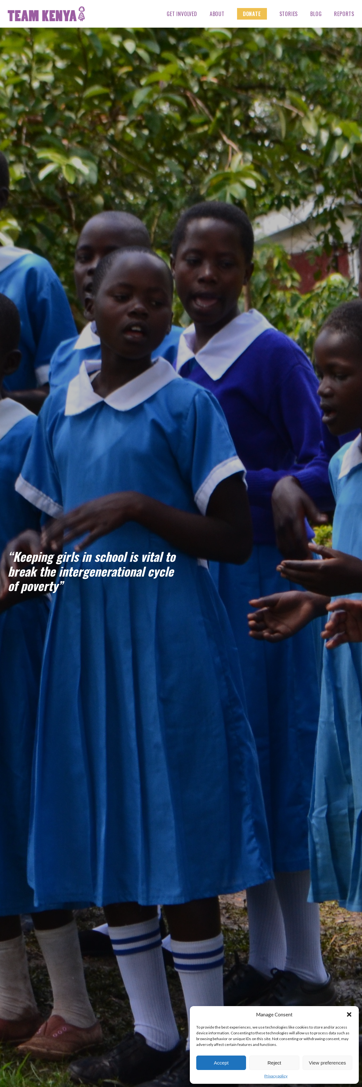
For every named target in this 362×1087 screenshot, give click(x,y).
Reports (344, 14)
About (217, 14)
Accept (221, 1062)
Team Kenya (46, 14)
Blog (316, 14)
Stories (288, 14)
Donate (252, 14)
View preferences (327, 1062)
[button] (349, 1014)
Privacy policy (275, 1076)
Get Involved (182, 14)
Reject (274, 1062)
